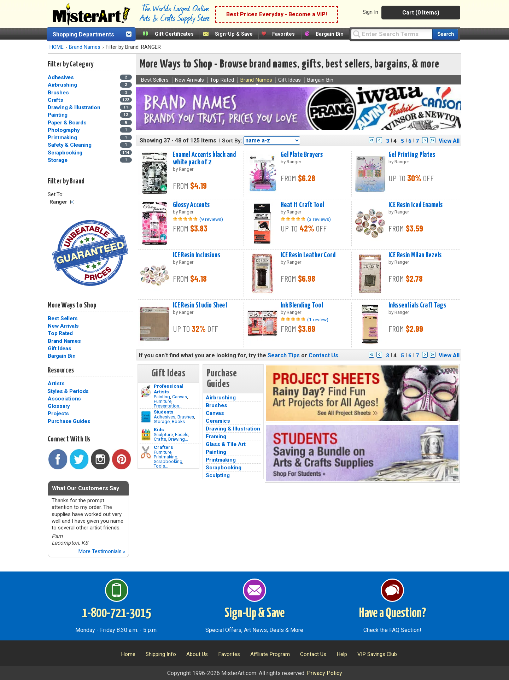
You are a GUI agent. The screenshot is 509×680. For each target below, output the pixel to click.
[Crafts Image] (146, 434)
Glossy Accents (191, 205)
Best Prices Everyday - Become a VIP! (276, 14)
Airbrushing (221, 397)
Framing (216, 436)
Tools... (161, 466)
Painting (162, 396)
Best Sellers (63, 318)
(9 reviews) (211, 219)
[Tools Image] (146, 452)
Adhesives (164, 417)
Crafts (160, 439)
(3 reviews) (319, 219)
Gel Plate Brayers (302, 154)
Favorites (283, 34)
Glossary (59, 406)
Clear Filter (72, 202)
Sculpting (218, 475)
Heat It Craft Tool (302, 205)
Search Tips (284, 355)
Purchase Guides (69, 421)
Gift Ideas (59, 348)
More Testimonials (101, 551)
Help (342, 654)
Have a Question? (392, 613)
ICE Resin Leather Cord (308, 255)
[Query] (391, 34)
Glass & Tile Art (226, 444)
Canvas (179, 396)
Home (128, 654)
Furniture (162, 401)
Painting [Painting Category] (58, 115)
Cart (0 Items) (420, 12)
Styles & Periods (68, 391)
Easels (181, 434)
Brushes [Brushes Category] (59, 92)
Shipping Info (161, 654)
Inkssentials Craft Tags (417, 305)
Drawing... (178, 439)
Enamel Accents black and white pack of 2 (204, 158)
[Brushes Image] (146, 417)
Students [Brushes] (164, 412)
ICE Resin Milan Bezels (415, 255)
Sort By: (232, 140)
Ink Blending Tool (302, 305)
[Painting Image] (146, 391)
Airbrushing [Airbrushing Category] (63, 85)
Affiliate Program (270, 654)
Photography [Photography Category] (64, 130)
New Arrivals (63, 326)
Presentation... (168, 406)
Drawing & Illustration (233, 429)
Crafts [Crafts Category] (56, 100)
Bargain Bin (330, 34)
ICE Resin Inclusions (197, 255)
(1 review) (317, 319)
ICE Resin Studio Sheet (200, 305)
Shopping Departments (83, 34)
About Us (197, 654)
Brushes (185, 417)
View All (449, 140)
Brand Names (84, 47)
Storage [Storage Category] (58, 160)
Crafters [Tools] (163, 447)
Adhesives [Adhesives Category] (61, 77)
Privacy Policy (324, 673)
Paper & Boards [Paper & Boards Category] (68, 122)
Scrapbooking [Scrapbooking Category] (66, 153)
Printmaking (165, 456)
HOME (56, 47)
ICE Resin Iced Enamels (415, 205)
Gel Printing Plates (411, 154)
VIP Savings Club (377, 654)
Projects (58, 413)
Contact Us (323, 355)
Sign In (370, 12)
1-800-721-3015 (116, 613)
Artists (56, 383)
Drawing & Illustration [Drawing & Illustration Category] (74, 107)
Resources (61, 370)
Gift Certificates (174, 34)
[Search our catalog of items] (445, 34)
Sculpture (163, 434)
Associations (64, 398)
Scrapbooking (168, 461)
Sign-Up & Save (234, 34)
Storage (162, 421)
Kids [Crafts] (159, 429)
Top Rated (60, 333)
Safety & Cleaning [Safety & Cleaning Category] (70, 145)
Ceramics (218, 421)
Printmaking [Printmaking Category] (63, 137)
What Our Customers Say (85, 488)
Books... (180, 421)
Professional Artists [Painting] (168, 388)
